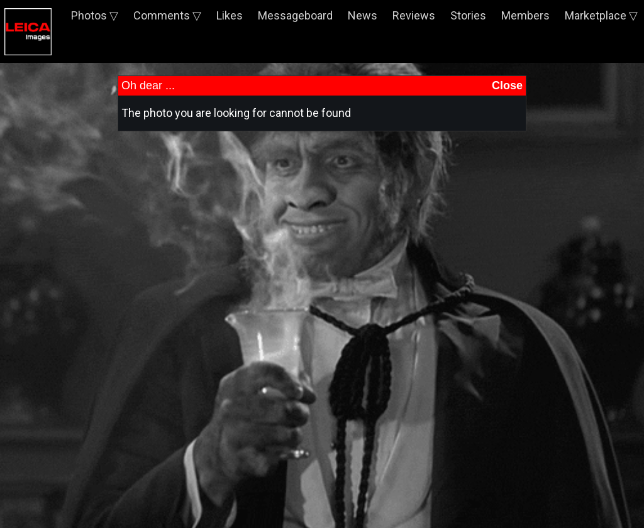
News (362, 15)
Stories (468, 15)
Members (525, 15)
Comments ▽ (167, 15)
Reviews (413, 15)
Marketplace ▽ (601, 15)
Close (507, 85)
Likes (229, 15)
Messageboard (295, 15)
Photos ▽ (94, 15)
